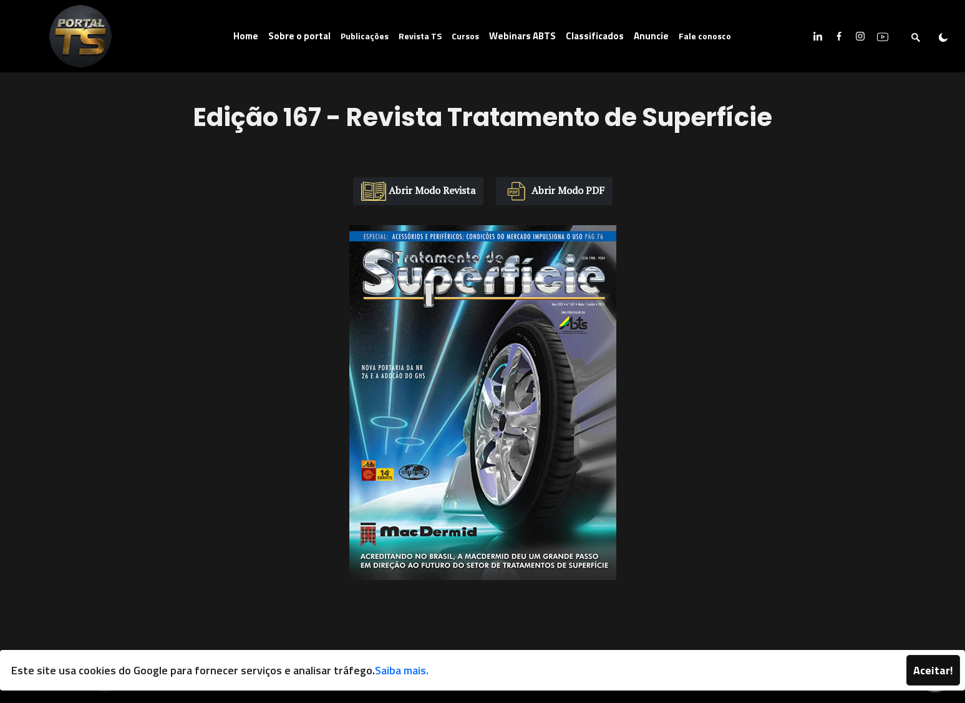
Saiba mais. (402, 670)
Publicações (365, 35)
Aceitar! (933, 670)
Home (245, 36)
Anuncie (651, 36)
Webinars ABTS (522, 36)
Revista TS (420, 35)
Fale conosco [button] (705, 35)
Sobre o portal (299, 36)
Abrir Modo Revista (418, 191)
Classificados (595, 36)
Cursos (465, 35)
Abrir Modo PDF (554, 191)
